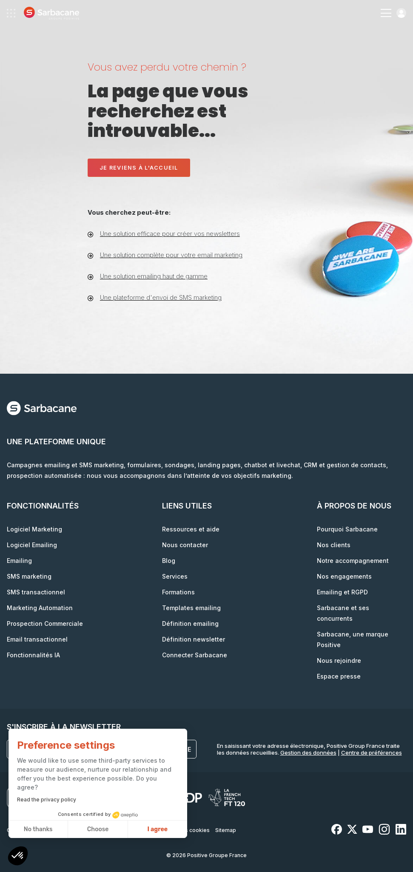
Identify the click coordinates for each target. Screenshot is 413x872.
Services (175, 576)
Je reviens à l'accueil (139, 168)
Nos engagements (344, 576)
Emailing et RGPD (342, 592)
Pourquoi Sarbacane (347, 529)
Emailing (19, 560)
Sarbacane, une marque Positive (352, 639)
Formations (178, 592)
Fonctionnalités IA (33, 655)
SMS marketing (29, 576)
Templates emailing (191, 607)
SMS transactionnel (36, 592)
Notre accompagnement (353, 560)
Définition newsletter (193, 639)
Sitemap (225, 830)
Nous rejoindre (339, 660)
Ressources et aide (190, 529)
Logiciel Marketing (34, 529)
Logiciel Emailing (32, 544)
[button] (18, 857)
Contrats (17, 830)
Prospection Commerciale (45, 623)
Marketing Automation (40, 607)
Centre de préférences (371, 752)
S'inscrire (172, 749)
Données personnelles (112, 830)
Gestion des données (308, 752)
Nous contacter (185, 544)
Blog (168, 560)
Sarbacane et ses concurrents (343, 613)
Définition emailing (190, 623)
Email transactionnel (37, 639)
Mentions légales (56, 830)
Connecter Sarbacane (194, 655)
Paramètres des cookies (178, 830)
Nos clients (333, 544)
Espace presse (339, 676)
